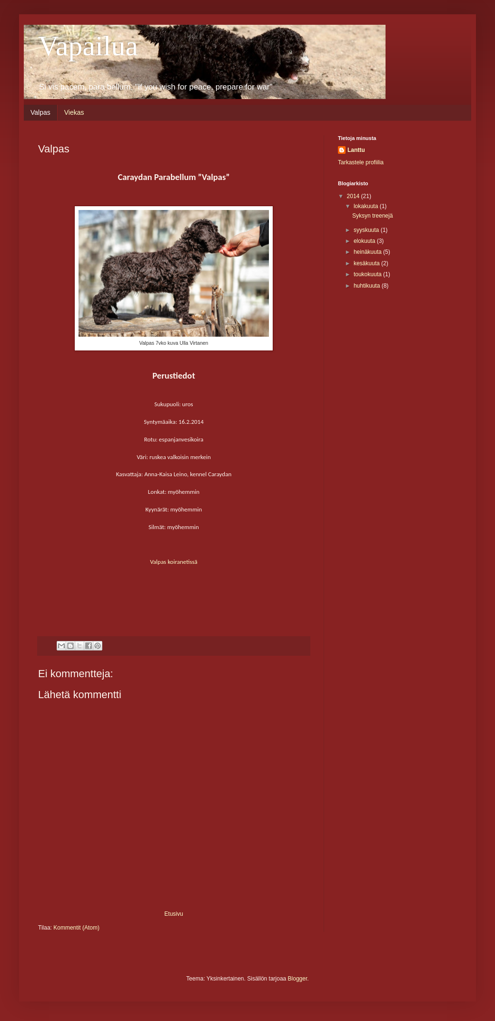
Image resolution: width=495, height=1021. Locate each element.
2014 (354, 196)
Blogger (297, 978)
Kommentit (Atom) (76, 927)
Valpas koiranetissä (174, 561)
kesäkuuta (367, 263)
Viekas (74, 112)
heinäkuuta (368, 252)
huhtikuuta (368, 285)
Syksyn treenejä (372, 215)
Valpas (40, 112)
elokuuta (365, 241)
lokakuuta (367, 206)
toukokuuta (368, 274)
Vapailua (88, 45)
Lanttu (356, 150)
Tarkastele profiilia (361, 162)
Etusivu (173, 914)
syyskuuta (367, 230)
